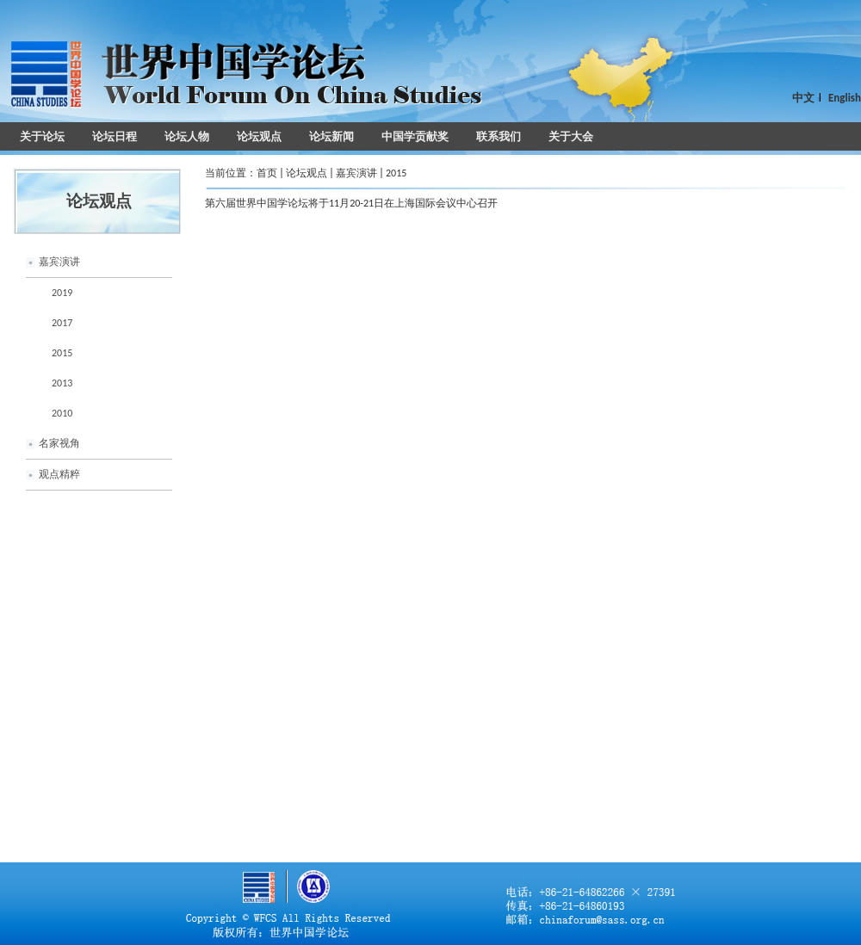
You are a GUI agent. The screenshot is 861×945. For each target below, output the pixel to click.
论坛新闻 (331, 136)
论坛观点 (259, 136)
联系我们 (498, 136)
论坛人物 (186, 136)
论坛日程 (114, 136)
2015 (62, 353)
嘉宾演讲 (59, 262)
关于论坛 (42, 136)
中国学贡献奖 (415, 136)
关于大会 (570, 136)
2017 (62, 323)
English (844, 97)
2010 (62, 413)
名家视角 (59, 443)
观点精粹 (59, 474)
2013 (62, 383)
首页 (267, 173)
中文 (803, 97)
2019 (62, 293)
